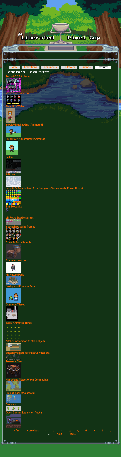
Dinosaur (11, 405)
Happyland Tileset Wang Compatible (27, 380)
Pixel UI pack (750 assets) (20, 393)
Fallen (9, 157)
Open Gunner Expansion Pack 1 (24, 413)
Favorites (104, 67)
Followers (69, 67)
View (14, 67)
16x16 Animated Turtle (19, 323)
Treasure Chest (14, 362)
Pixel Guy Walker (16, 107)
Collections (30, 67)
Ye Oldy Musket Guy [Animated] (24, 125)
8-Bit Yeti (11, 175)
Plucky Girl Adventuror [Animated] (26, 139)
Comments (50, 67)
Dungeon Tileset (15, 305)
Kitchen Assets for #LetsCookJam (25, 341)
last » (73, 434)
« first (17, 431)
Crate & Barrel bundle (18, 243)
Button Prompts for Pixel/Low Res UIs (27, 353)
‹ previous (33, 431)
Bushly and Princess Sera (20, 286)
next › (60, 434)
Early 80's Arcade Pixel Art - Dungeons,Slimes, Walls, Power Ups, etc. (45, 188)
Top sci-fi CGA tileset (18, 77)
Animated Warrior (16, 260)
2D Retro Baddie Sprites (20, 218)
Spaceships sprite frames (20, 227)
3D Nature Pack (15, 275)
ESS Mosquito (14, 207)
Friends (86, 67)
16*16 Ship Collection (18, 93)
